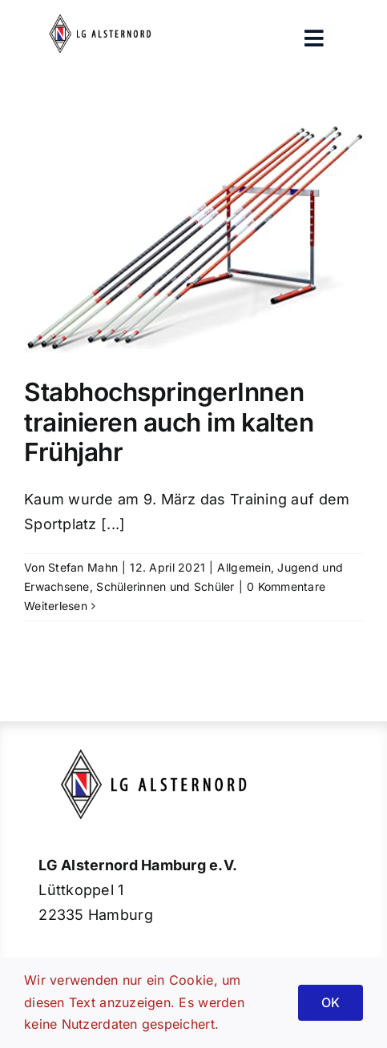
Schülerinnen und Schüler (165, 586)
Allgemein (243, 567)
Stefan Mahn (83, 567)
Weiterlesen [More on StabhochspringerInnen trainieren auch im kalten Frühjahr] (55, 605)
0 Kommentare (286, 586)
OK (330, 1002)
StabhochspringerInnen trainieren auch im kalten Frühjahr (168, 422)
